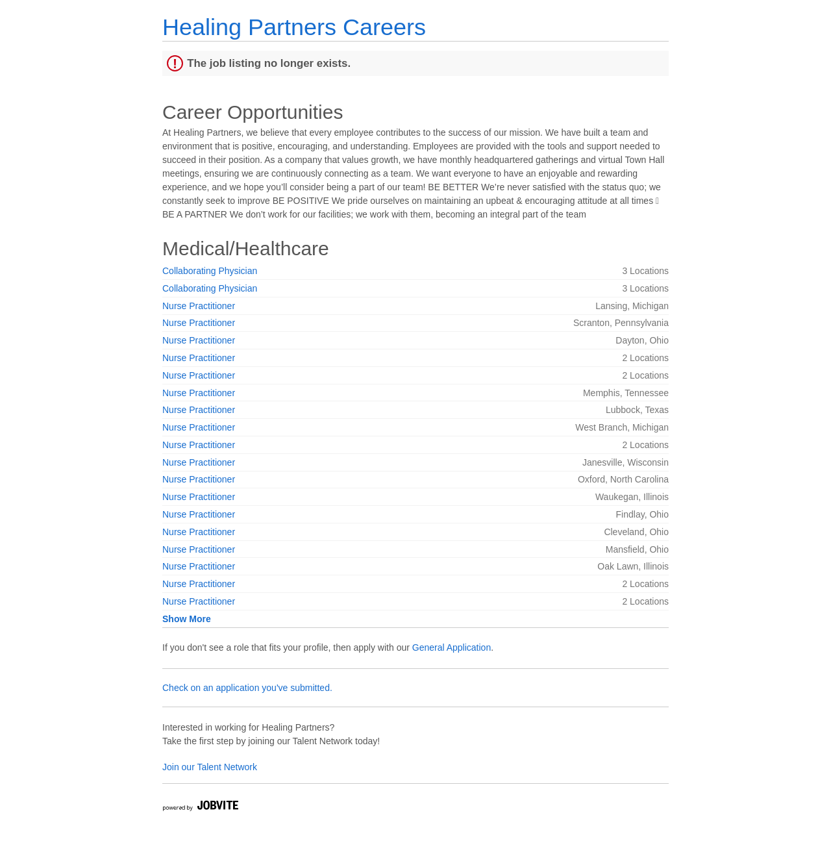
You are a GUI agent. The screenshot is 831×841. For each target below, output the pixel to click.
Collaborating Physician (209, 271)
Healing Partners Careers (294, 27)
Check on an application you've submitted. (247, 688)
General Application (451, 647)
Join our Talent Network (209, 767)
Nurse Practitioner (198, 306)
